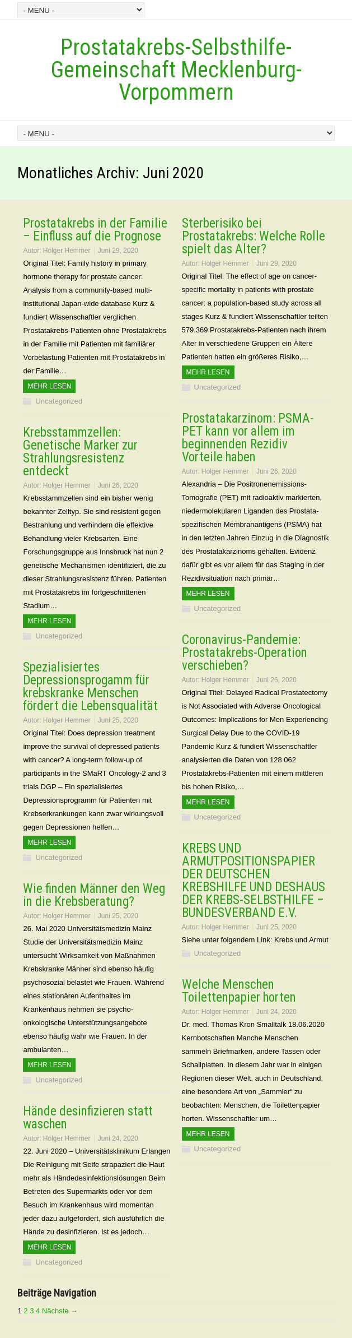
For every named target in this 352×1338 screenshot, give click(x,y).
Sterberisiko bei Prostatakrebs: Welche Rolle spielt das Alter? (253, 236)
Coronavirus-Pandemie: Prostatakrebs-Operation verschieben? (244, 652)
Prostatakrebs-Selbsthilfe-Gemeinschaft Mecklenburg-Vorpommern (176, 69)
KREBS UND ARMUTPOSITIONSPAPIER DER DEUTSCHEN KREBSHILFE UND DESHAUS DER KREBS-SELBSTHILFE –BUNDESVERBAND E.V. (253, 880)
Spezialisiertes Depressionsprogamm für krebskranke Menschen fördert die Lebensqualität (90, 687)
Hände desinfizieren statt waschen (88, 1118)
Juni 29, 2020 (118, 250)
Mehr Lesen (49, 386)
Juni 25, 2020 (118, 720)
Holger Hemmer (67, 250)
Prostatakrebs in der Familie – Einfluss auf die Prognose (95, 230)
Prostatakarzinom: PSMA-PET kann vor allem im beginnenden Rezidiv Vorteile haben (248, 438)
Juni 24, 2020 (276, 1012)
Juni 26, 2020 (276, 471)
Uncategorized (58, 401)
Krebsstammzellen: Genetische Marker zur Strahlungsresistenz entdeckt (80, 452)
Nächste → (60, 1311)
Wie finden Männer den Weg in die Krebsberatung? (94, 895)
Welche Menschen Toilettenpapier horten (239, 991)
